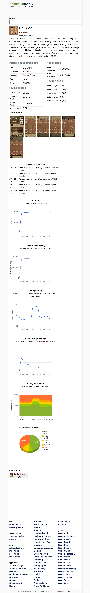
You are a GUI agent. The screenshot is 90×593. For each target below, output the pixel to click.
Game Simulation (66, 571)
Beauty (12, 571)
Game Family (64, 557)
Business (13, 577)
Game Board (14, 41)
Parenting (38, 560)
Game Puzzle (64, 562)
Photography (40, 565)
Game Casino (64, 548)
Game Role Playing (67, 568)
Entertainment (40, 524)
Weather (62, 524)
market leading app (47, 341)
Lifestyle (38, 545)
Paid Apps (14, 551)
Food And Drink (41, 533)
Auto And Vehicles (17, 568)
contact (12, 539)
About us (54, 591)
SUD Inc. (24, 33)
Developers (14, 557)
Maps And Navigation (44, 548)
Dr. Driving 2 (19, 474)
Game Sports (64, 574)
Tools (36, 580)
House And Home (42, 539)
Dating (12, 586)
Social (37, 574)
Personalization (41, 562)
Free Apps (14, 554)
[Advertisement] (45, 11)
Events (37, 527)
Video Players (64, 521)
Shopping (38, 571)
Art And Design (16, 565)
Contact (62, 591)
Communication (16, 583)
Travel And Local (41, 586)
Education (38, 521)
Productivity (39, 568)
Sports (37, 577)
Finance (37, 530)
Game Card (63, 545)
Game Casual (64, 551)
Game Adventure (66, 536)
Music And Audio (42, 554)
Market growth (16, 527)
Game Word (63, 583)
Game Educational (66, 554)
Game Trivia (63, 580)
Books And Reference (19, 574)
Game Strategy (65, 577)
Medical (37, 551)
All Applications (16, 548)
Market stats (15, 524)
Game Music (64, 560)
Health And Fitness (42, 536)
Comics (13, 580)
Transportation (40, 583)
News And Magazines (44, 557)
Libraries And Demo (43, 542)
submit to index (16, 536)
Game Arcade (64, 539)
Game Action (64, 533)
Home (69, 591)
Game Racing (64, 565)
